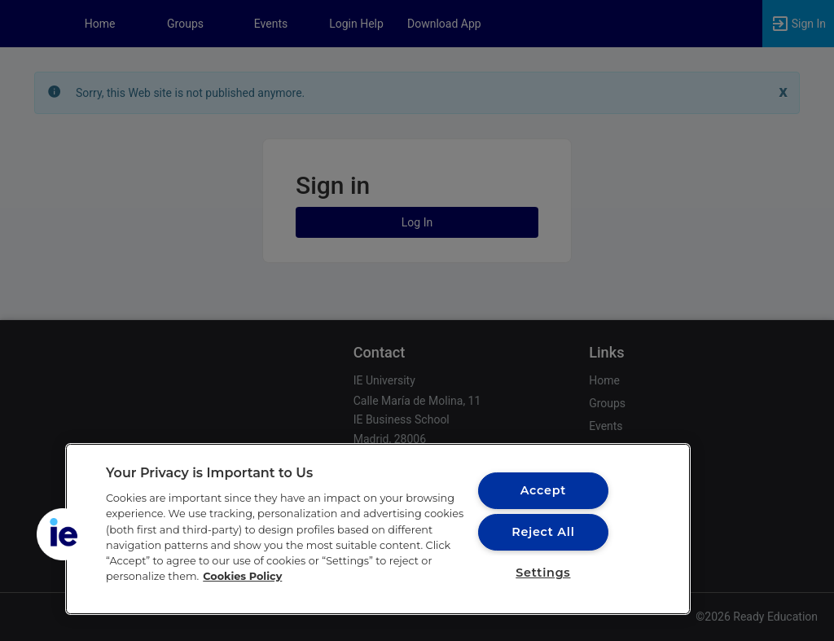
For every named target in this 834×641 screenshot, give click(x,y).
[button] (63, 534)
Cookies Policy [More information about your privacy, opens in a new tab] (242, 576)
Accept (543, 490)
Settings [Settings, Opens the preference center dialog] (543, 572)
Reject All (542, 532)
